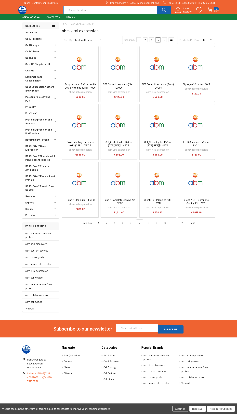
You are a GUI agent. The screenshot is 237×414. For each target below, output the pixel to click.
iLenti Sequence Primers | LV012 (196, 146)
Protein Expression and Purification (41, 134)
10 (165, 225)
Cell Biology (41, 48)
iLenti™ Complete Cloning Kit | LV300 (119, 204)
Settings (180, 409)
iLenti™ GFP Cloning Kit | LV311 (157, 204)
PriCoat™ (30, 109)
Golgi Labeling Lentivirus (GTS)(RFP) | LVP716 (157, 146)
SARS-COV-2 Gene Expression (35, 150)
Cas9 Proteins (33, 41)
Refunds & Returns (142, 402)
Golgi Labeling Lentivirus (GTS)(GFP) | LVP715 (118, 146)
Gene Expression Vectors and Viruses (39, 91)
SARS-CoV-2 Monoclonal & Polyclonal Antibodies (40, 161)
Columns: (129, 42)
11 (173, 225)
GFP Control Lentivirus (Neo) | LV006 (119, 89)
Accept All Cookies (221, 409)
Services (41, 199)
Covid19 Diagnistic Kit (37, 67)
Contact (53, 20)
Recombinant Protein (41, 142)
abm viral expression (36, 273)
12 (182, 225)
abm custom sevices (36, 253)
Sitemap (68, 374)
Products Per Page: (190, 42)
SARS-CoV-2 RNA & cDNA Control (39, 191)
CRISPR (41, 73)
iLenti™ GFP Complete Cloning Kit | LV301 (196, 204)
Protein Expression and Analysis (41, 124)
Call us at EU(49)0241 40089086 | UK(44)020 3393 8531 (39, 378)
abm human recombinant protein (39, 237)
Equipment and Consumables (41, 81)
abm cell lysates (34, 280)
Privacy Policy (190, 402)
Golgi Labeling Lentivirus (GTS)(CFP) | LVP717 (80, 146)
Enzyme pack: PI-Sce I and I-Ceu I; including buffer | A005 (80, 89)
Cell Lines (41, 60)
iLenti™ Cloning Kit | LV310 (80, 202)
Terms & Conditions (46, 402)
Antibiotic (31, 35)
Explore (41, 205)
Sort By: (68, 42)
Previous (85, 226)
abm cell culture (33, 304)
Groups (41, 211)
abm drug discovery (36, 246)
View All (29, 311)
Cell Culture (41, 54)
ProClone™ (31, 116)
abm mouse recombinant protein (39, 289)
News (70, 20)
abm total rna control (36, 297)
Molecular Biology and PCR (41, 101)
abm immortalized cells (38, 266)
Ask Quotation (31, 20)
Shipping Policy (94, 402)
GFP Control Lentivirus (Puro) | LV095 (158, 89)
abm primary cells (34, 260)
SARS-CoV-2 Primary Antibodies (37, 171)
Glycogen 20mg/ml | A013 (196, 87)
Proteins (41, 218)
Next (194, 226)
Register (184, 13)
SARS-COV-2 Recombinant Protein (40, 181)
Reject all (197, 409)
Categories (32, 28)
